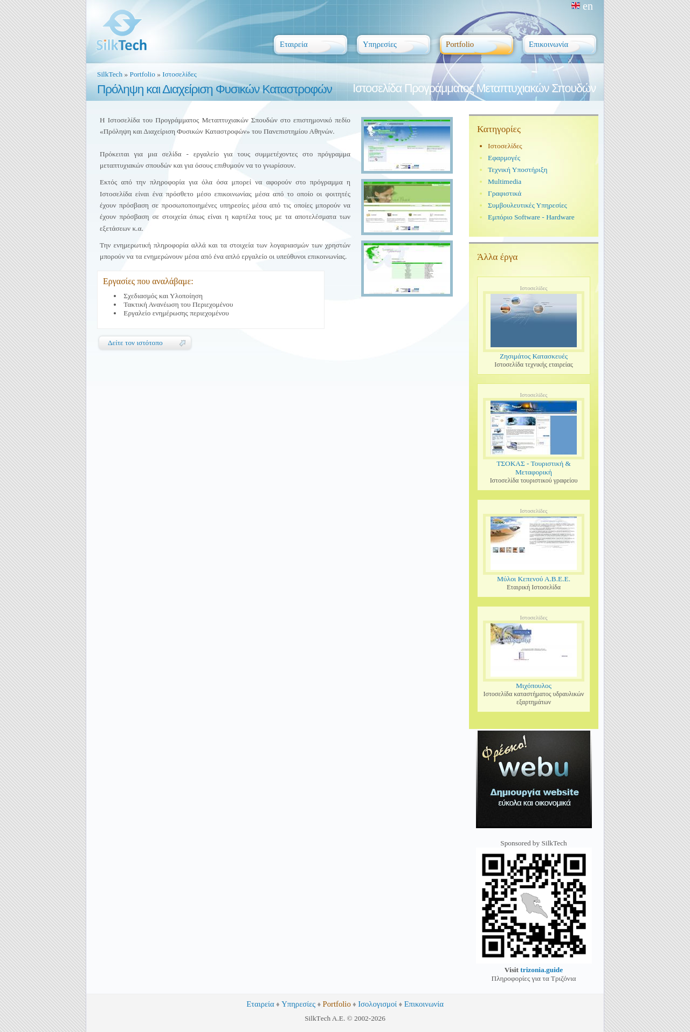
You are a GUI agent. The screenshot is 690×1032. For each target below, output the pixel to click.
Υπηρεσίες (298, 1004)
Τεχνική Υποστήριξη (518, 170)
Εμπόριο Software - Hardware (531, 217)
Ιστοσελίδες (179, 74)
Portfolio (142, 74)
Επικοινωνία (424, 1004)
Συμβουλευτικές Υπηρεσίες (527, 205)
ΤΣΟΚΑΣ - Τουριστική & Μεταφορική (533, 467)
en (582, 6)
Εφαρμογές (504, 158)
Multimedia (504, 181)
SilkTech (109, 74)
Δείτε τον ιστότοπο (135, 343)
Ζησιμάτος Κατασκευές (534, 356)
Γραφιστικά (504, 193)
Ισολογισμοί (377, 1004)
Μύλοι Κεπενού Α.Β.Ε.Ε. (533, 579)
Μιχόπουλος (533, 686)
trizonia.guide (541, 970)
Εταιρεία (260, 1004)
